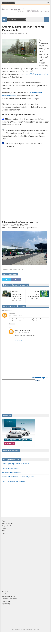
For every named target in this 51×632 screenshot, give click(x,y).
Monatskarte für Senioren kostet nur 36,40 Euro (18, 477)
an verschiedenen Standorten (35, 74)
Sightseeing (6, 604)
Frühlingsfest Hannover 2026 (11, 472)
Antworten (12, 324)
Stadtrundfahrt (7, 601)
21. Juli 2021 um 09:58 (23, 332)
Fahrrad (4, 533)
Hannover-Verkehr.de (22, 330)
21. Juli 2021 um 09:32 (16, 316)
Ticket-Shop (6, 591)
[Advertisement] (16, 398)
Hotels (4, 594)
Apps (3, 521)
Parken (4, 528)
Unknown (12, 314)
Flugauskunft (6, 526)
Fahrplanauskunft (8, 523)
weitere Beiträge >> (40, 378)
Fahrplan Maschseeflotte (10, 468)
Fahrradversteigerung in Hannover (13, 481)
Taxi (3, 531)
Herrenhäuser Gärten (9, 599)
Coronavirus (13, 274)
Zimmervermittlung (8, 596)
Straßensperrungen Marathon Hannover (15, 464)
